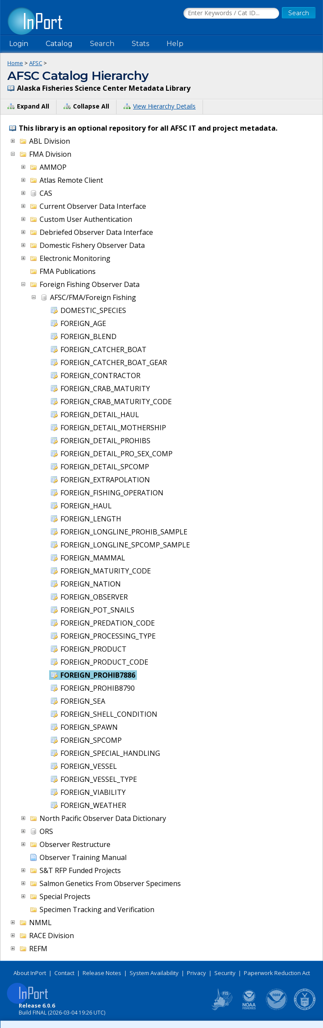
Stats (140, 44)
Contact (64, 973)
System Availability (154, 973)
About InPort (29, 973)
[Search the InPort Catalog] (231, 13)
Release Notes (102, 973)
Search (102, 44)
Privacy (196, 973)
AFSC (35, 63)
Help (174, 44)
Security (225, 973)
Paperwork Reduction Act (277, 973)
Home (15, 63)
